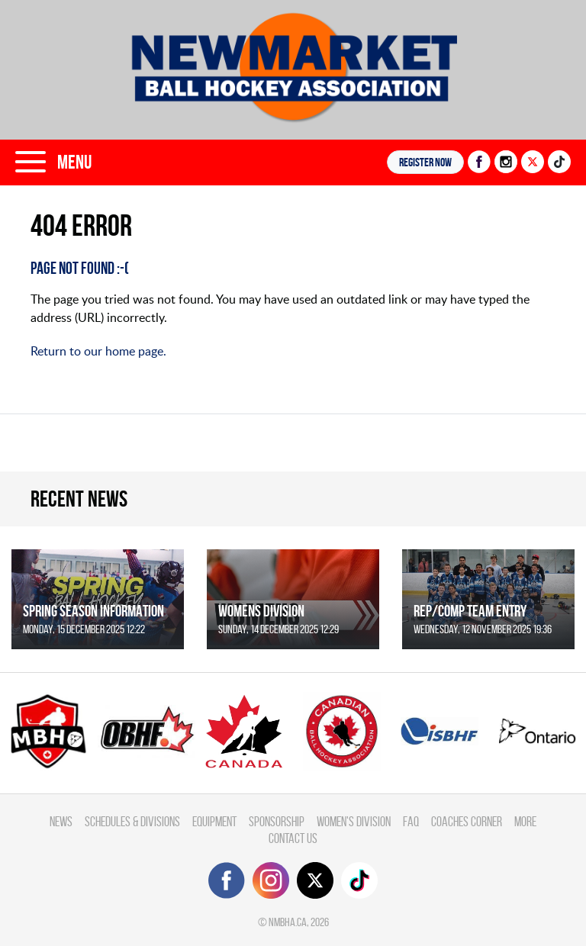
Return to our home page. (98, 351)
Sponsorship (276, 821)
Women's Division (354, 821)
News (61, 821)
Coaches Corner (466, 821)
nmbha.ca (288, 921)
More (525, 821)
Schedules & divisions (132, 821)
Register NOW (425, 162)
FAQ (411, 821)
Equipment (214, 821)
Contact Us (293, 838)
